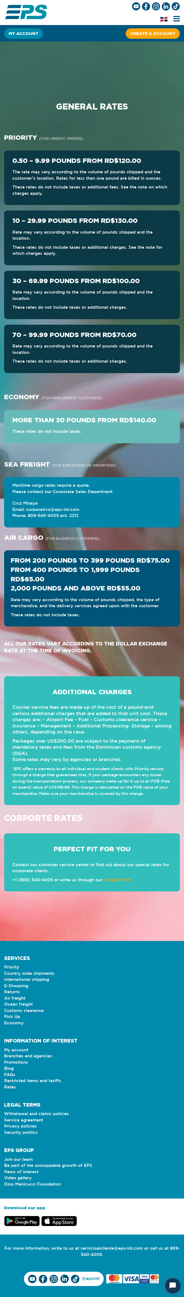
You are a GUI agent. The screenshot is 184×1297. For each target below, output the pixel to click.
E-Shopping (16, 986)
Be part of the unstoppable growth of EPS (48, 1165)
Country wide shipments (29, 973)
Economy (14, 1023)
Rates (10, 1087)
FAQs (9, 1075)
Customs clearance (24, 1011)
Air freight (14, 998)
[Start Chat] (172, 1285)
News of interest (21, 1172)
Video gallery (18, 1178)
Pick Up (12, 1017)
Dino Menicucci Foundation (32, 1184)
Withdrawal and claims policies (36, 1114)
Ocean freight (18, 1004)
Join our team (18, 1159)
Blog (9, 1068)
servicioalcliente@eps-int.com (112, 1248)
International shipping (26, 979)
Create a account (152, 33)
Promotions (16, 1062)
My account (24, 33)
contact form (117, 880)
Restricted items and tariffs (32, 1081)
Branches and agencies (28, 1056)
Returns (12, 992)
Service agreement (23, 1120)
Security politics (21, 1132)
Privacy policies (20, 1126)
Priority (11, 967)
